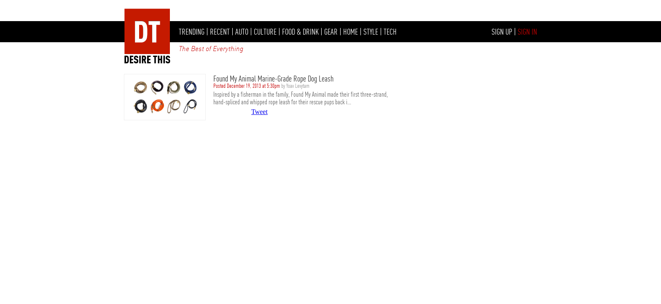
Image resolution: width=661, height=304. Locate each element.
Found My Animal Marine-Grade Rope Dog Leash (273, 78)
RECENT (220, 32)
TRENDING (191, 32)
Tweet (259, 111)
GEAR (331, 32)
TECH (390, 32)
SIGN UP (502, 32)
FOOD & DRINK (300, 32)
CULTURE (265, 32)
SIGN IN (527, 32)
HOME (350, 32)
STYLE (370, 32)
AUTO (241, 32)
